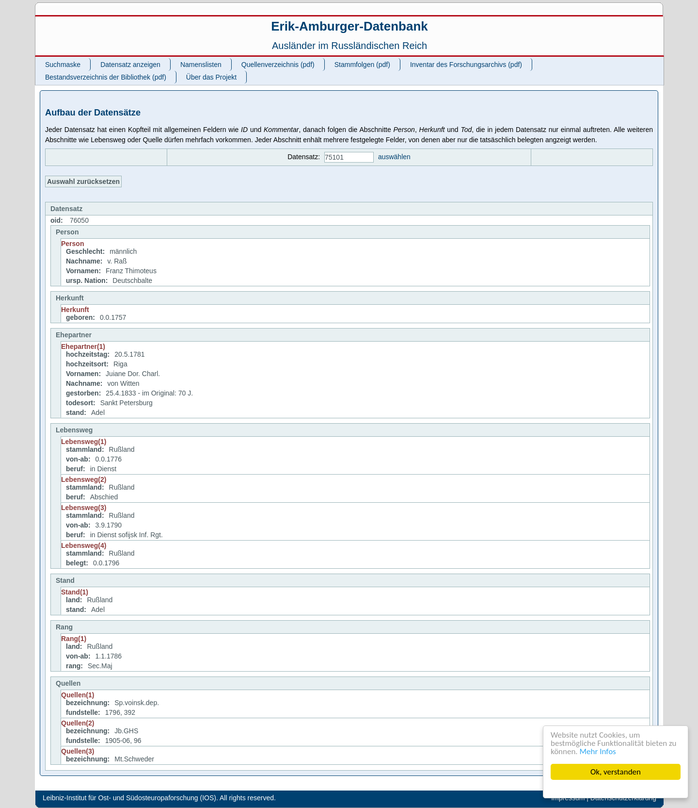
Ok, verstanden (615, 772)
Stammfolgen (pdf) (362, 64)
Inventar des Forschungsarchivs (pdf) (466, 64)
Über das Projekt (211, 77)
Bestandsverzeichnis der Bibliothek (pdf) (105, 77)
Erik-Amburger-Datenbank (349, 26)
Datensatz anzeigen (130, 64)
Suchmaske (62, 64)
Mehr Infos (598, 751)
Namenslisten (201, 64)
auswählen (394, 157)
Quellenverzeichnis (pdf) (278, 64)
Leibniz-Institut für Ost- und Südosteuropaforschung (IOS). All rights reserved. (159, 798)
